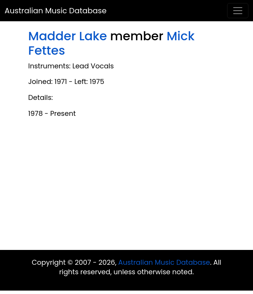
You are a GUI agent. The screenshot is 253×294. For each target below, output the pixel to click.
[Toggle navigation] (237, 10)
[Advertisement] (126, 189)
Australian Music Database (56, 10)
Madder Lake (67, 35)
